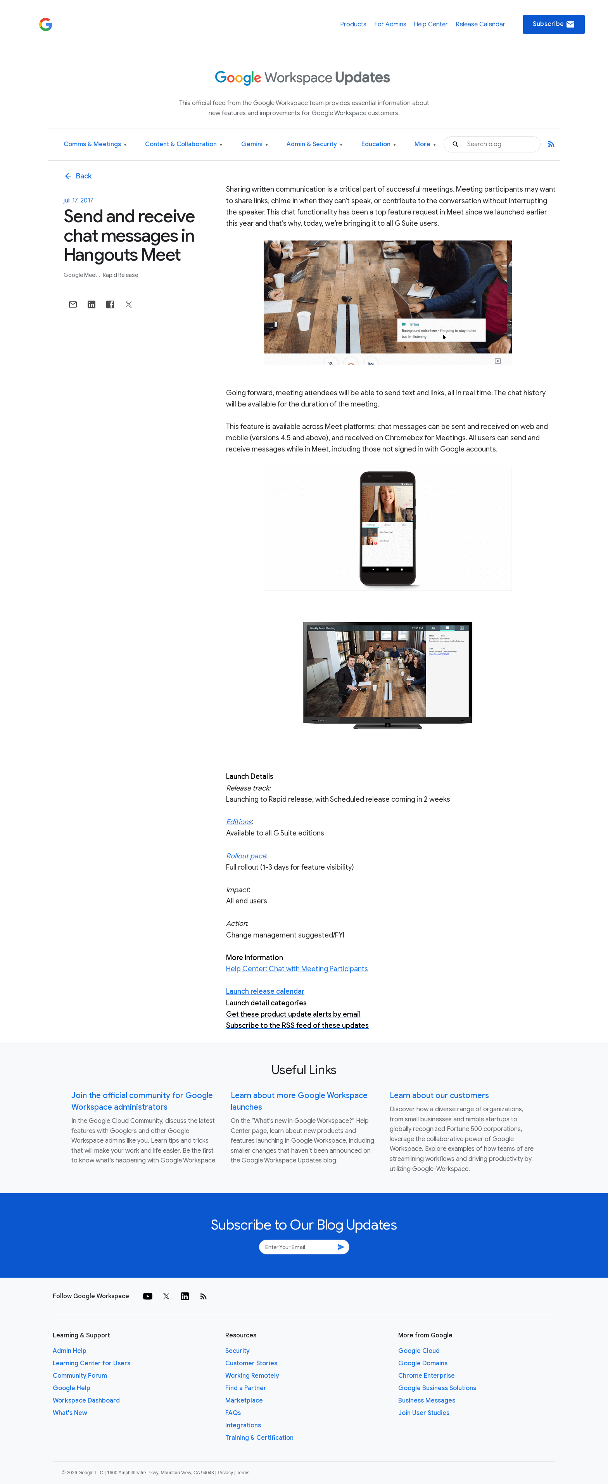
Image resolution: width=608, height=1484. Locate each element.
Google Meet (81, 275)
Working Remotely (252, 1376)
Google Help (71, 1388)
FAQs (233, 1413)
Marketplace (244, 1400)
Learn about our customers (439, 1095)
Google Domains (422, 1363)
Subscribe (554, 24)
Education (378, 144)
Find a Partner (245, 1388)
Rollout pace (246, 856)
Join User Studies (423, 1413)
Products (353, 24)
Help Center (431, 24)
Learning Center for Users (91, 1363)
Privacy (225, 1472)
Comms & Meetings (95, 144)
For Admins (390, 24)
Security (237, 1351)
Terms (243, 1472)
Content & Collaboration (183, 144)
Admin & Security (314, 144)
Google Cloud (419, 1351)
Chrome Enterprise (426, 1376)
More (425, 144)
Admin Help (69, 1351)
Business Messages (426, 1400)
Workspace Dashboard (86, 1400)
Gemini (254, 144)
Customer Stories (251, 1363)
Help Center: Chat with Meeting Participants (297, 969)
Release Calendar (480, 24)
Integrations (243, 1425)
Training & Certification (259, 1438)
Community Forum (80, 1376)
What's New (70, 1413)
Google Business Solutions (437, 1388)
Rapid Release (120, 275)
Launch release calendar (265, 991)
